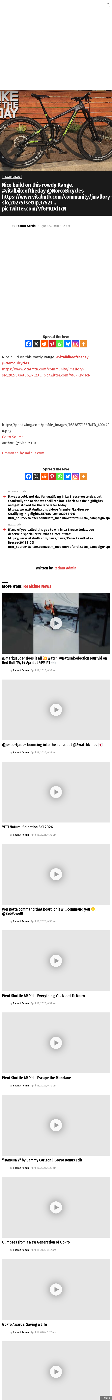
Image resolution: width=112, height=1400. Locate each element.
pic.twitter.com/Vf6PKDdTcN (67, 375)
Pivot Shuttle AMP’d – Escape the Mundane (36, 1078)
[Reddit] (44, 343)
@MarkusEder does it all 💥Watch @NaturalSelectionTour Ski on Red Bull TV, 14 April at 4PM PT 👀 (54, 660)
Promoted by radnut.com (23, 453)
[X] (36, 343)
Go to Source (13, 437)
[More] (83, 343)
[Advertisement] (38, 50)
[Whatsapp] (59, 343)
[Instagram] (75, 343)
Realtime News (37, 586)
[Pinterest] (52, 343)
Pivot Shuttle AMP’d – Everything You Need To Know (43, 995)
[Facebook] (28, 343)
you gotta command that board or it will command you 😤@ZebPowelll (49, 911)
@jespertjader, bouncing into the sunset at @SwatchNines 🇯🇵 (52, 744)
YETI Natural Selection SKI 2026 (27, 827)
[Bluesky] (67, 343)
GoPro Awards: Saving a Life (24, 1324)
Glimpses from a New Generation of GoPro (36, 1242)
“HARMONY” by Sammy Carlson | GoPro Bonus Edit (42, 1160)
